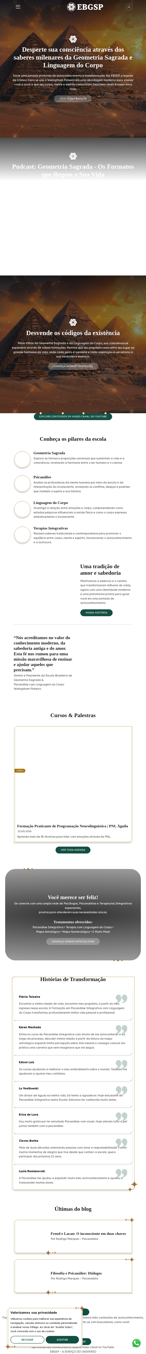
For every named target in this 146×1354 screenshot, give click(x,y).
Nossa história (96, 612)
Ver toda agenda (73, 849)
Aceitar (62, 1339)
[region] (45, 1327)
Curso (20, 770)
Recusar (27, 1339)
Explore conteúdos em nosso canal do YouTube (73, 416)
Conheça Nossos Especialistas (73, 941)
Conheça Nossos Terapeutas (73, 366)
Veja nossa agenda (73, 98)
